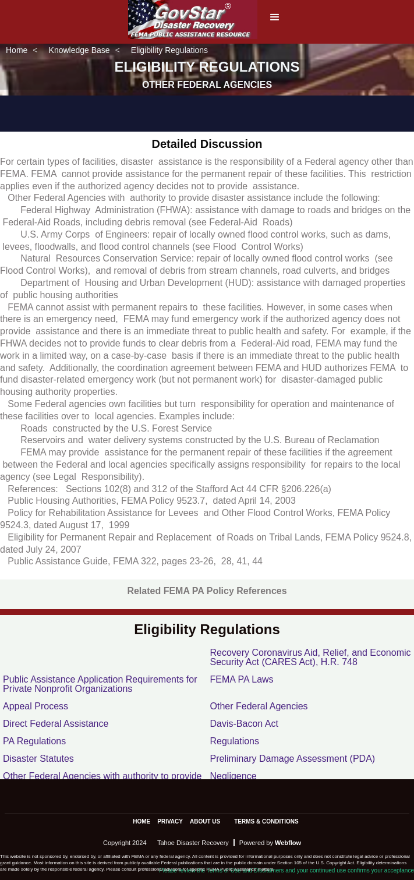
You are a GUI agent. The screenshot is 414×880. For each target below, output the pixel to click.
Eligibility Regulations (169, 50)
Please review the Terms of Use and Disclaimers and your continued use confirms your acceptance (286, 870)
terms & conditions (266, 821)
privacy (170, 821)
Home (16, 50)
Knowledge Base (79, 50)
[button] (274, 20)
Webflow (288, 842)
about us (205, 821)
